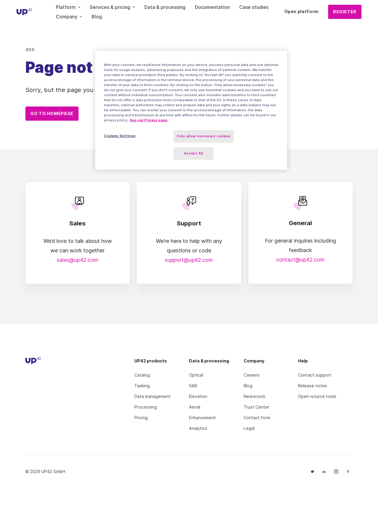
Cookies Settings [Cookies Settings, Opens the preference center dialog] (120, 136)
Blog (97, 17)
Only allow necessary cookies (204, 136)
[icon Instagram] (336, 467)
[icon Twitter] (312, 467)
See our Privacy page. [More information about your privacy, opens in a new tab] (149, 120)
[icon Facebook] (348, 467)
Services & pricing (112, 7)
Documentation (212, 7)
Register (344, 11)
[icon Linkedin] (324, 467)
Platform (68, 7)
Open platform (301, 11)
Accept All (193, 153)
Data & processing (164, 7)
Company (69, 17)
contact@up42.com (300, 255)
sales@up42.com (77, 255)
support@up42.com (189, 255)
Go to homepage (52, 113)
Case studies (253, 7)
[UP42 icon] (24, 11)
